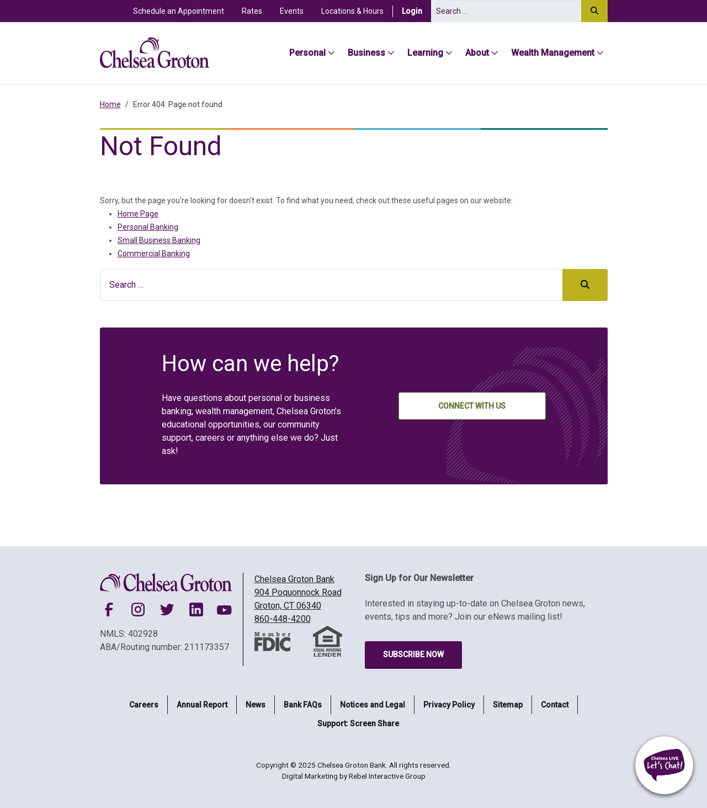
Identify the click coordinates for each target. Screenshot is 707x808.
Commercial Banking (154, 253)
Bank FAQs (303, 704)
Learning (425, 52)
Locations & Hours (352, 11)
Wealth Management (552, 52)
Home (110, 104)
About (477, 52)
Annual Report (202, 704)
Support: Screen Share (358, 723)
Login (416, 10)
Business (366, 52)
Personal (307, 52)
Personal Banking (148, 227)
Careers (143, 704)
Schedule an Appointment (178, 11)
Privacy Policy (449, 704)
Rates (252, 11)
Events (292, 11)
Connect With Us (472, 406)
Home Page (138, 213)
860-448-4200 (282, 619)
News (255, 704)
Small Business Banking (159, 240)
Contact (554, 704)
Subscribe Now (413, 654)
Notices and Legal (372, 704)
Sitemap (508, 704)
